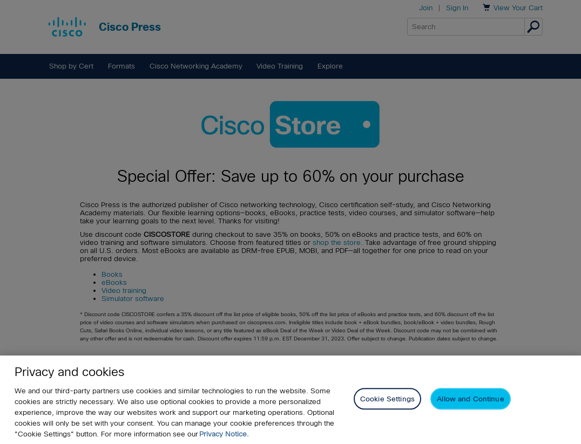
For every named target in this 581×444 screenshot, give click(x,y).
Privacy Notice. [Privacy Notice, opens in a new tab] (224, 434)
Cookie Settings (387, 399)
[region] (290, 400)
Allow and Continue (470, 399)
